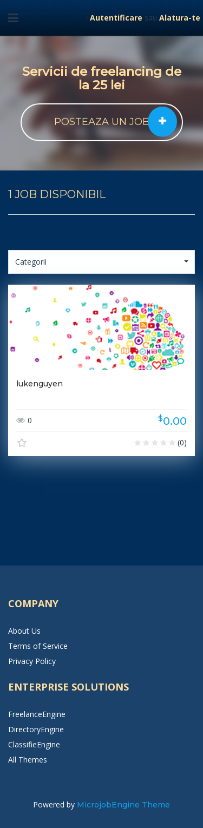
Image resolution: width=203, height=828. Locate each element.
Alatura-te (179, 17)
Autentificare (116, 17)
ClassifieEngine (34, 744)
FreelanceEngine (37, 714)
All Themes (27, 759)
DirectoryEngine (36, 729)
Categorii (101, 262)
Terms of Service (38, 646)
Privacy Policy (32, 661)
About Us (24, 631)
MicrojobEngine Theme (123, 805)
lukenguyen (39, 384)
